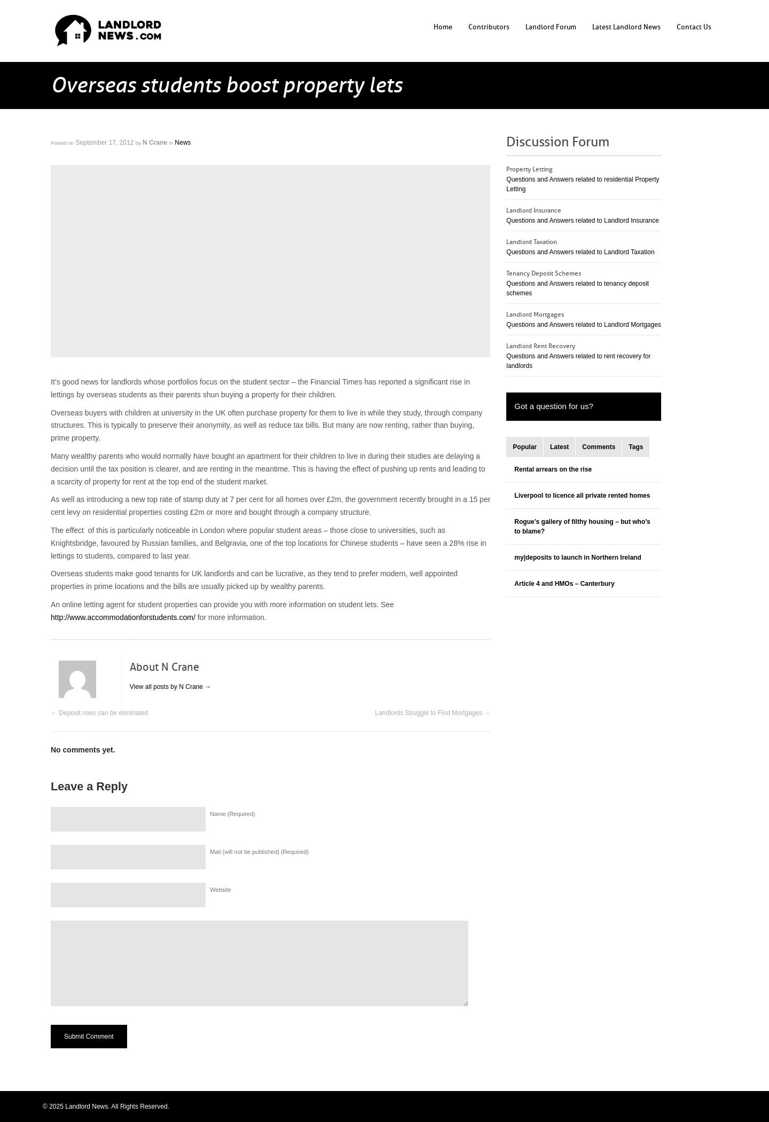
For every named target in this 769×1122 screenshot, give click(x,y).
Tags (636, 447)
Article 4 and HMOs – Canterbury (564, 583)
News (183, 142)
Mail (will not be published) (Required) (259, 852)
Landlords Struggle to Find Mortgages (432, 713)
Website (220, 889)
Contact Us (694, 27)
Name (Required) (232, 814)
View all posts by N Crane (170, 687)
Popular (525, 447)
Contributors (488, 27)
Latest (559, 447)
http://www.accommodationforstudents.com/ (123, 617)
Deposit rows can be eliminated (99, 713)
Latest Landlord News (626, 27)
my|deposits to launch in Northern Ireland (577, 557)
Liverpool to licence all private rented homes (582, 495)
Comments (598, 447)
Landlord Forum (550, 27)
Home (443, 27)
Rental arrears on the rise (553, 469)
